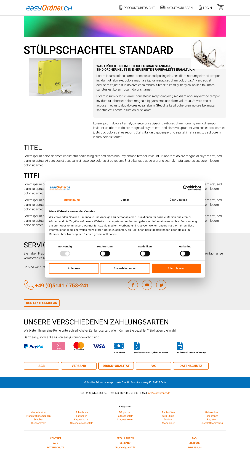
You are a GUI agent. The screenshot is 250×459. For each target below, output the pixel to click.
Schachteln (82, 412)
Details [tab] (125, 199)
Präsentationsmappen (38, 415)
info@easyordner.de (159, 393)
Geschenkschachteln (81, 423)
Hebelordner (212, 412)
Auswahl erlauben (125, 268)
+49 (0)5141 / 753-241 (56, 285)
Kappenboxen (81, 419)
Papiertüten (168, 412)
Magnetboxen (125, 419)
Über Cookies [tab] (178, 199)
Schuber (38, 419)
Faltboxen (81, 415)
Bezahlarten (125, 438)
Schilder (168, 419)
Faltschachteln (125, 415)
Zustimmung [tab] (72, 199)
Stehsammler (38, 423)
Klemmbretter (38, 412)
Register (211, 419)
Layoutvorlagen (176, 8)
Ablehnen (74, 268)
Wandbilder (168, 423)
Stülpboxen (125, 412)
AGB (41, 366)
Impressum (194, 447)
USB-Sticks (168, 415)
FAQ (153, 366)
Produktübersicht (137, 8)
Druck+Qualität (116, 366)
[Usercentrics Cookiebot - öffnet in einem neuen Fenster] (185, 188)
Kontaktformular (41, 303)
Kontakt (55, 438)
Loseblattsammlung (212, 423)
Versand (79, 366)
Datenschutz (191, 366)
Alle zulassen (176, 268)
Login (205, 8)
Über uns (194, 442)
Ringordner (212, 415)
